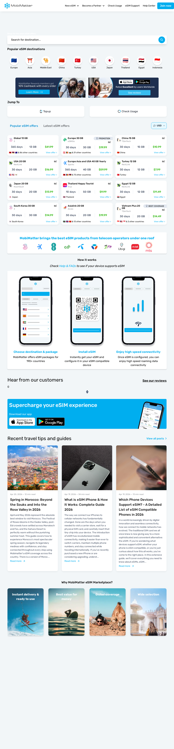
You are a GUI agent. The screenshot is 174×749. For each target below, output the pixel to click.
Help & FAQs (67, 266)
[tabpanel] (87, 178)
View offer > (51, 152)
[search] (161, 39)
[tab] (24, 126)
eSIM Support (132, 5)
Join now (165, 5)
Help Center (149, 5)
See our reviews (155, 380)
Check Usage (115, 5)
